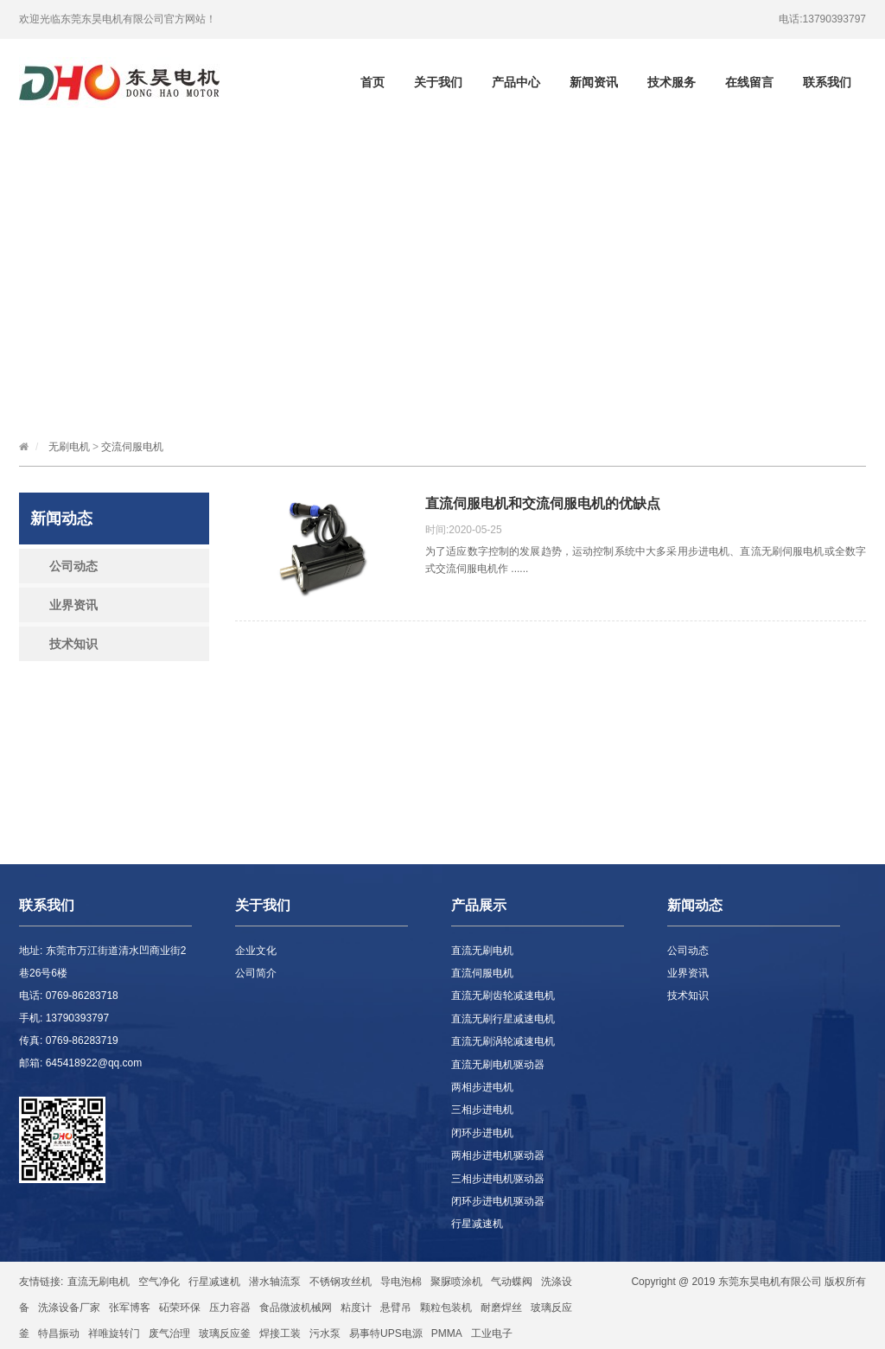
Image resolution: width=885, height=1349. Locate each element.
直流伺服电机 (482, 973)
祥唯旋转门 (114, 1333)
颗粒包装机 (446, 1307)
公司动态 (73, 566)
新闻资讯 (594, 82)
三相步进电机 (482, 1110)
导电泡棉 (401, 1282)
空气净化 (159, 1282)
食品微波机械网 (295, 1307)
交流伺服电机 (132, 447)
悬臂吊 (395, 1307)
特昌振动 (59, 1333)
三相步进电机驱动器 (497, 1179)
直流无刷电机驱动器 (497, 1065)
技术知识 (73, 644)
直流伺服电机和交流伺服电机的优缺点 (542, 503)
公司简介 (256, 973)
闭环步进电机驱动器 (497, 1201)
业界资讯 (73, 605)
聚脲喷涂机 (456, 1282)
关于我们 (438, 82)
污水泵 (325, 1333)
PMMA (446, 1333)
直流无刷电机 (482, 951)
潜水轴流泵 (275, 1282)
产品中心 (516, 82)
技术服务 (671, 82)
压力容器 (230, 1307)
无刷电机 (69, 447)
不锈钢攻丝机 (340, 1282)
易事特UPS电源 (386, 1333)
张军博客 (129, 1307)
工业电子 (492, 1333)
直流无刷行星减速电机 (503, 1019)
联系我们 (827, 82)
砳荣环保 (180, 1307)
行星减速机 (477, 1224)
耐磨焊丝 (501, 1307)
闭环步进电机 (482, 1133)
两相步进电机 (482, 1087)
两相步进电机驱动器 (497, 1155)
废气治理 (169, 1333)
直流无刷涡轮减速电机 (503, 1041)
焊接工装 (280, 1333)
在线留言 (749, 82)
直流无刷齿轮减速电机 (503, 995)
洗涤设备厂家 (69, 1307)
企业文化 (256, 951)
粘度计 (356, 1307)
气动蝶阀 (511, 1282)
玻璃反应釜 (225, 1333)
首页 (372, 82)
